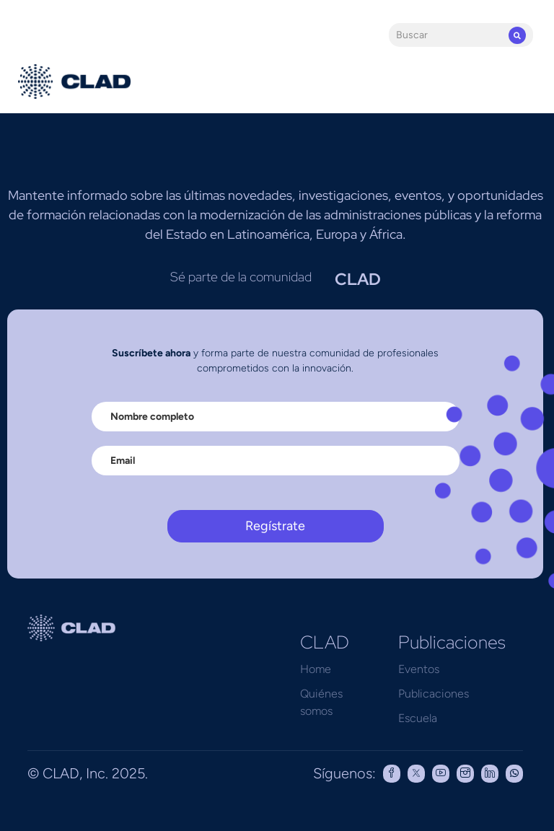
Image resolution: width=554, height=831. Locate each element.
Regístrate (275, 526)
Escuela (417, 718)
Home (315, 669)
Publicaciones (433, 693)
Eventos (418, 669)
